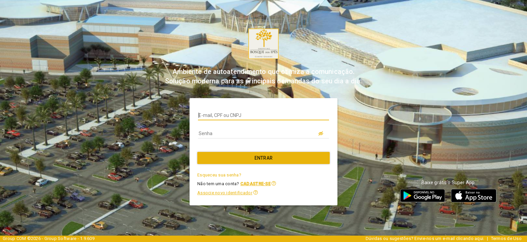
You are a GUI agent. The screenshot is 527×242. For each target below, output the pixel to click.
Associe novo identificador (224, 192)
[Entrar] (263, 158)
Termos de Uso (506, 238)
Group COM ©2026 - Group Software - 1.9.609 (48, 238)
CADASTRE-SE (255, 183)
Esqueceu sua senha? (219, 174)
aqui (479, 238)
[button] (274, 183)
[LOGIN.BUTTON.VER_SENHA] (321, 133)
